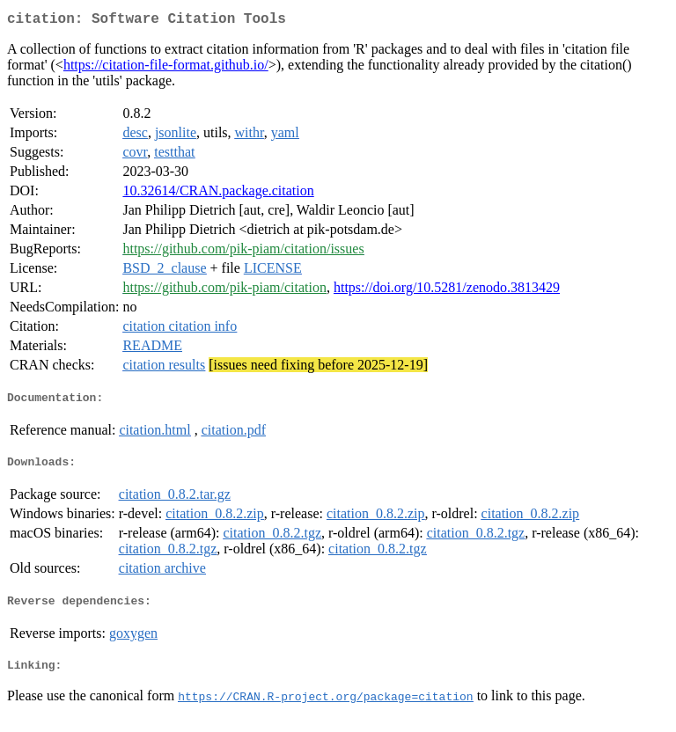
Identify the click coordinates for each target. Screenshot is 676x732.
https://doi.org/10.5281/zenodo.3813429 (447, 290)
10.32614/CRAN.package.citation (217, 194)
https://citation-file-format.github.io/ (165, 68)
